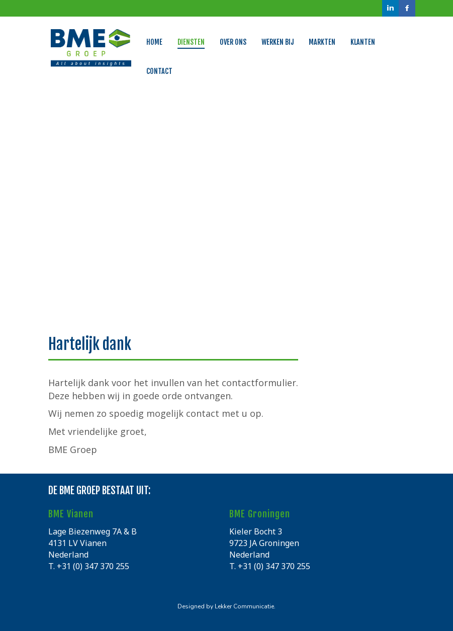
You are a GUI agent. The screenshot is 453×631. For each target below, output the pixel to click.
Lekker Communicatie (244, 606)
